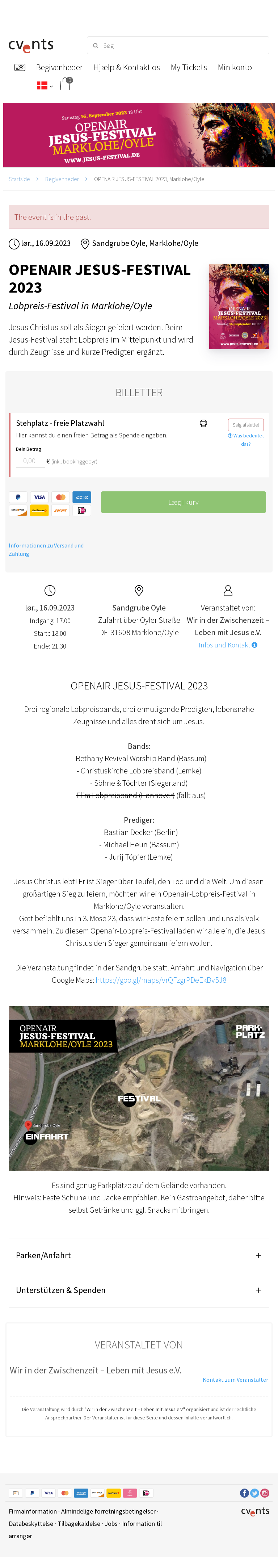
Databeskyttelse (31, 1523)
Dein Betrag (28, 449)
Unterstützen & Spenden (61, 1290)
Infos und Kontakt (228, 645)
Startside (19, 178)
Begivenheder (62, 178)
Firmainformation (33, 1511)
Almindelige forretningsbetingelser (108, 1511)
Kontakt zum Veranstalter (235, 1379)
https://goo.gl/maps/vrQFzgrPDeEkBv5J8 (161, 980)
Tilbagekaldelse (79, 1523)
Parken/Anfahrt (43, 1255)
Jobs (111, 1523)
